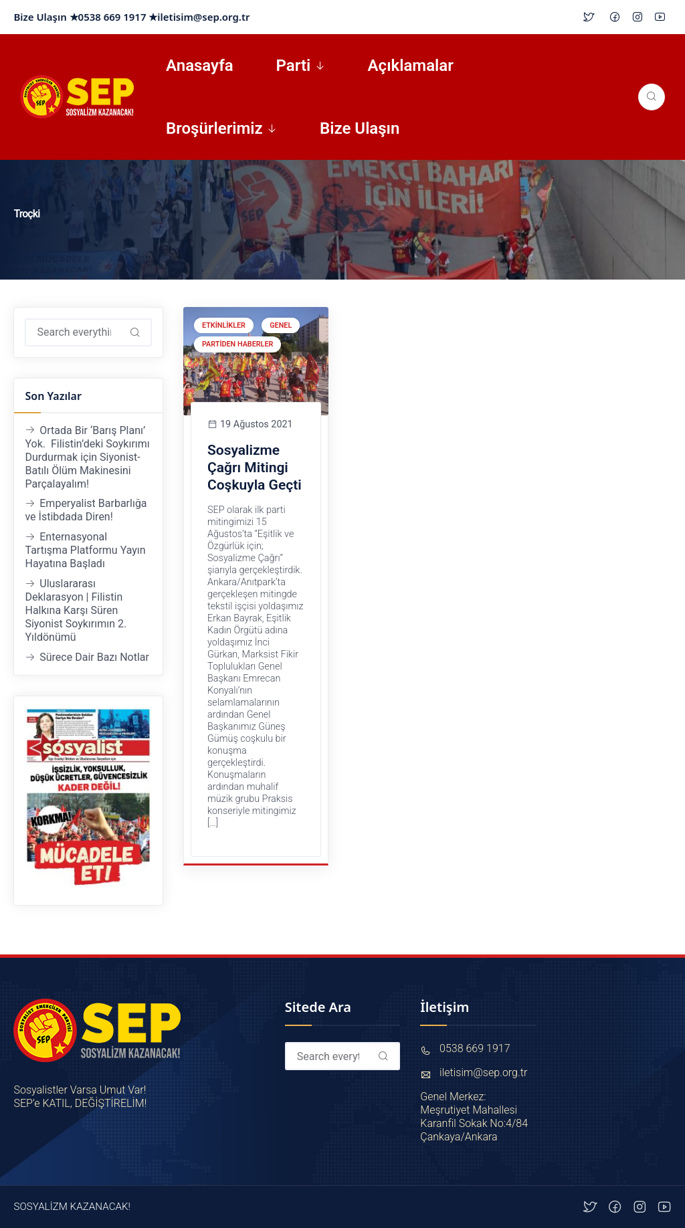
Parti (293, 65)
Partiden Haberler (237, 344)
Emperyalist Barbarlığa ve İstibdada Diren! (85, 510)
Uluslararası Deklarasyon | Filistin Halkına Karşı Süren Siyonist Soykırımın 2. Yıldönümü (75, 610)
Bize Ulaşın (359, 128)
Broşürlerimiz (214, 128)
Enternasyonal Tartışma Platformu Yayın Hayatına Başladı (85, 550)
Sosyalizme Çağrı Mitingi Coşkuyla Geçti (254, 467)
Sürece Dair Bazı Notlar (94, 657)
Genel (281, 325)
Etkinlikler (224, 325)
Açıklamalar (411, 65)
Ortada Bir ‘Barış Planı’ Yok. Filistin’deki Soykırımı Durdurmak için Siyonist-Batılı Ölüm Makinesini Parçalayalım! (87, 457)
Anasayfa (199, 65)
